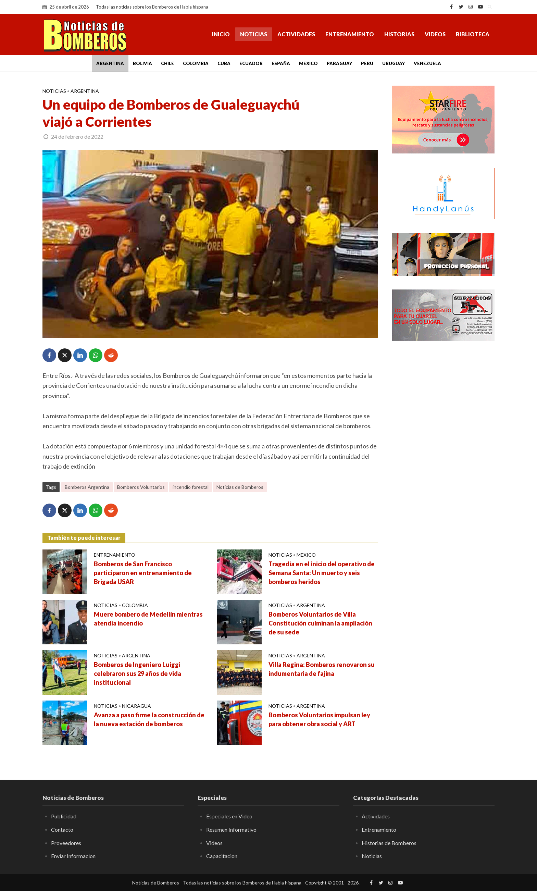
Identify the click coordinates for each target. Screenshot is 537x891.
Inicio (221, 34)
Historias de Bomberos (389, 843)
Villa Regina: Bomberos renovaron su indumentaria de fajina (321, 669)
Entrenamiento (349, 34)
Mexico (308, 63)
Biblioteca (472, 34)
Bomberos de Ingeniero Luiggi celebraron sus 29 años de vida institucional (137, 673)
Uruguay (393, 63)
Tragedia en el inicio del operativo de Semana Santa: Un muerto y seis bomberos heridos (321, 572)
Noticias (253, 34)
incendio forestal (191, 487)
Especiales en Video (229, 816)
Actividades (296, 34)
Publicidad (63, 816)
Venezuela (427, 63)
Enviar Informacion (73, 856)
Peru (367, 63)
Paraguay (339, 63)
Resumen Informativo (231, 829)
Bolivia (142, 63)
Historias (399, 34)
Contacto (62, 829)
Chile (167, 63)
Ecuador (251, 63)
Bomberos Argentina (87, 487)
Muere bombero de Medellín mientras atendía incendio (148, 618)
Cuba (223, 63)
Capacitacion (221, 856)
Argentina (110, 63)
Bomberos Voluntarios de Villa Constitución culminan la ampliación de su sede (320, 623)
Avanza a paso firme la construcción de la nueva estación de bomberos (149, 719)
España (281, 63)
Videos (435, 34)
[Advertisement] (443, 457)
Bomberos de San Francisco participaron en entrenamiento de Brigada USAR (143, 572)
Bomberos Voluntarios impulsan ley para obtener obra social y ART (319, 719)
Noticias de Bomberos (239, 487)
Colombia (196, 63)
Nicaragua (136, 706)
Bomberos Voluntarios (141, 487)
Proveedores (66, 843)
